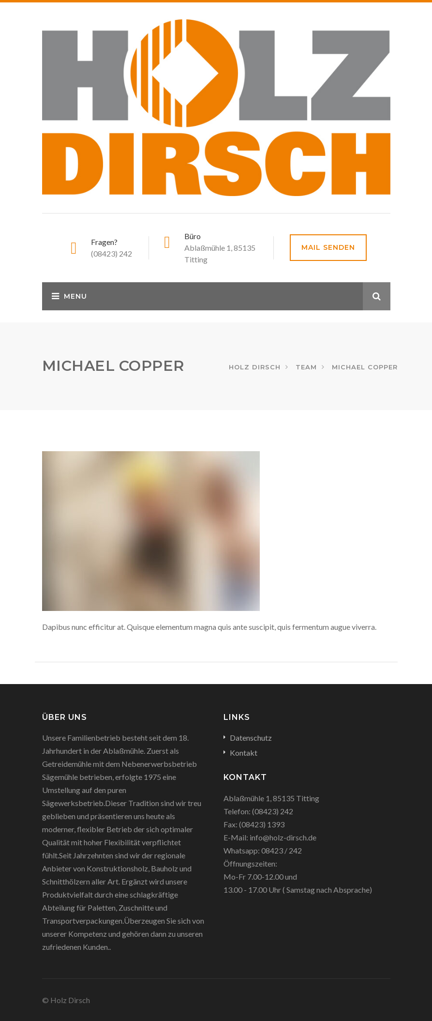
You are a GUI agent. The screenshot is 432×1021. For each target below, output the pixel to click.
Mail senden (328, 247)
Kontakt (243, 752)
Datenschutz (251, 737)
